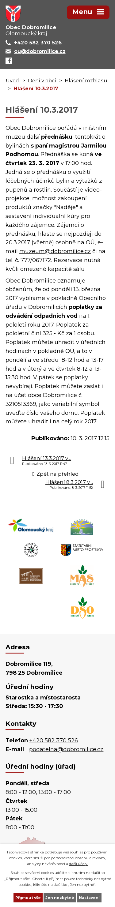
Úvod (12, 80)
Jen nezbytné (59, 897)
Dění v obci (42, 80)
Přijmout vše (28, 897)
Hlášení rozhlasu (86, 80)
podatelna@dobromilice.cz (66, 749)
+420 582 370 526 (53, 740)
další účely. (78, 863)
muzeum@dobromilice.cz (55, 251)
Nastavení (89, 897)
